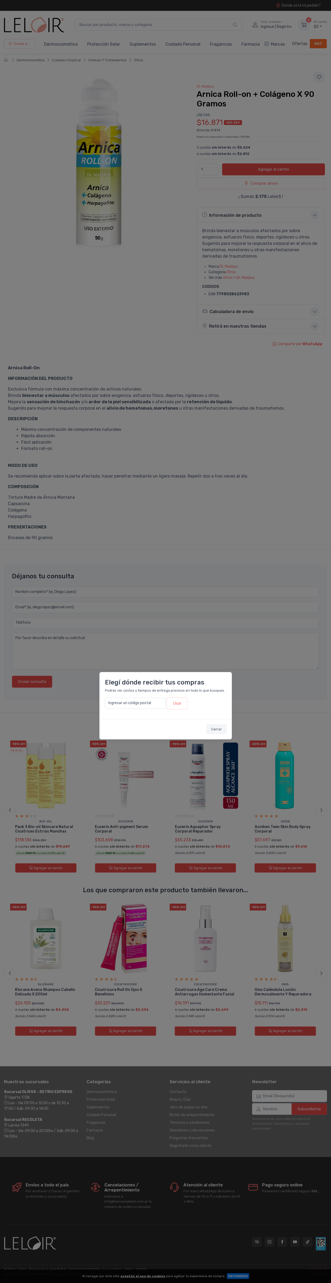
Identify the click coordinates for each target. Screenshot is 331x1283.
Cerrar (216, 729)
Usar (177, 703)
